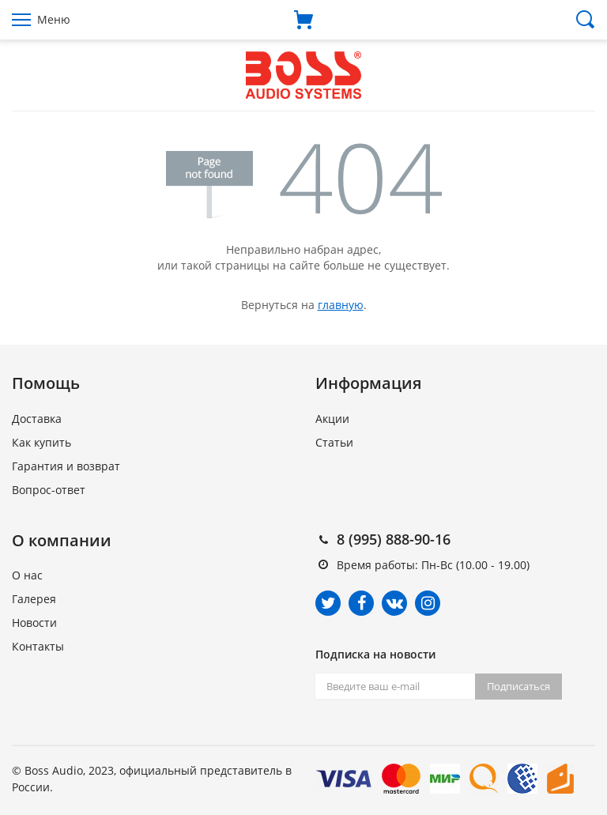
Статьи (334, 442)
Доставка (37, 418)
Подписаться (518, 686)
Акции (332, 418)
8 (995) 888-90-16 (394, 539)
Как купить (41, 442)
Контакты (38, 646)
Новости (34, 622)
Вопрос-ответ (48, 489)
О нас (27, 575)
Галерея (34, 598)
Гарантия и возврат (66, 466)
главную (341, 304)
